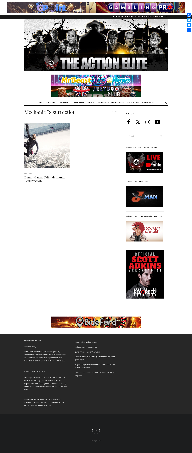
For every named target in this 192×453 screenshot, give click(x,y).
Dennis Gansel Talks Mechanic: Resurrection (44, 179)
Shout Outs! (117, 103)
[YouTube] (146, 17)
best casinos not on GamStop (100, 372)
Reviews (64, 103)
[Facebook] (118, 17)
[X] (126, 17)
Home (41, 103)
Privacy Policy (30, 347)
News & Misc (133, 103)
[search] (161, 136)
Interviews (78, 103)
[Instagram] (134, 17)
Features (51, 103)
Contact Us (147, 103)
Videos (90, 103)
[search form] (142, 136)
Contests (103, 103)
